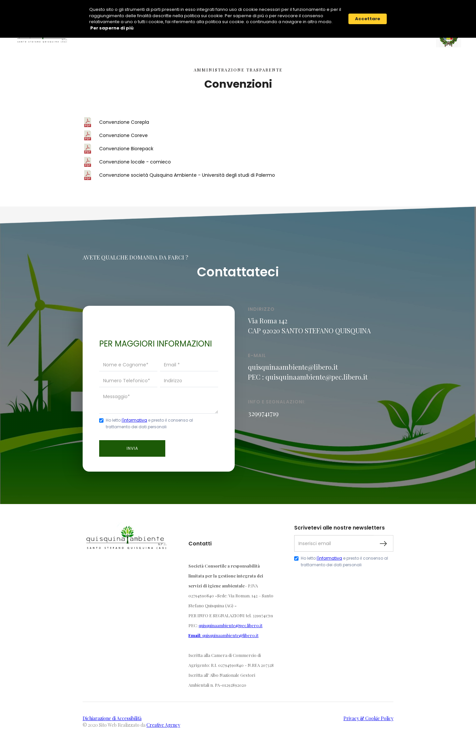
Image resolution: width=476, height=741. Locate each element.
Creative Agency (163, 724)
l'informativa (134, 419)
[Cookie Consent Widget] (238, 19)
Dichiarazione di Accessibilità (112, 718)
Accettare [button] (367, 19)
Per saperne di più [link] (112, 28)
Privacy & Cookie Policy (368, 718)
